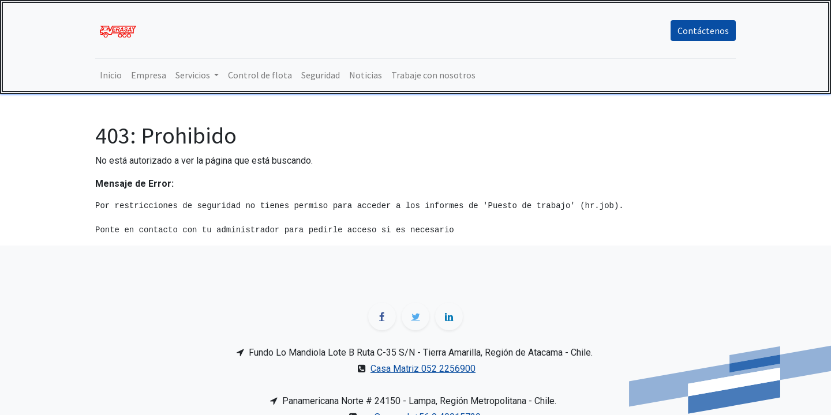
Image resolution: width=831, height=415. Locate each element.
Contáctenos (703, 30)
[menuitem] (110, 74)
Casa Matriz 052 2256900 (423, 368)
